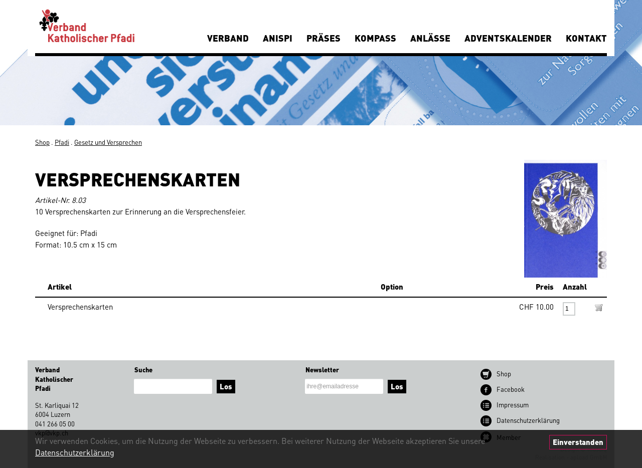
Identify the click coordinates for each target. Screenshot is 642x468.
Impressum (513, 404)
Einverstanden (578, 442)
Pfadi (62, 142)
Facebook (511, 389)
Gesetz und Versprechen (108, 142)
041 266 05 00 (55, 423)
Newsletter (322, 369)
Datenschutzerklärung (74, 452)
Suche (143, 369)
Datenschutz (528, 420)
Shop (42, 142)
